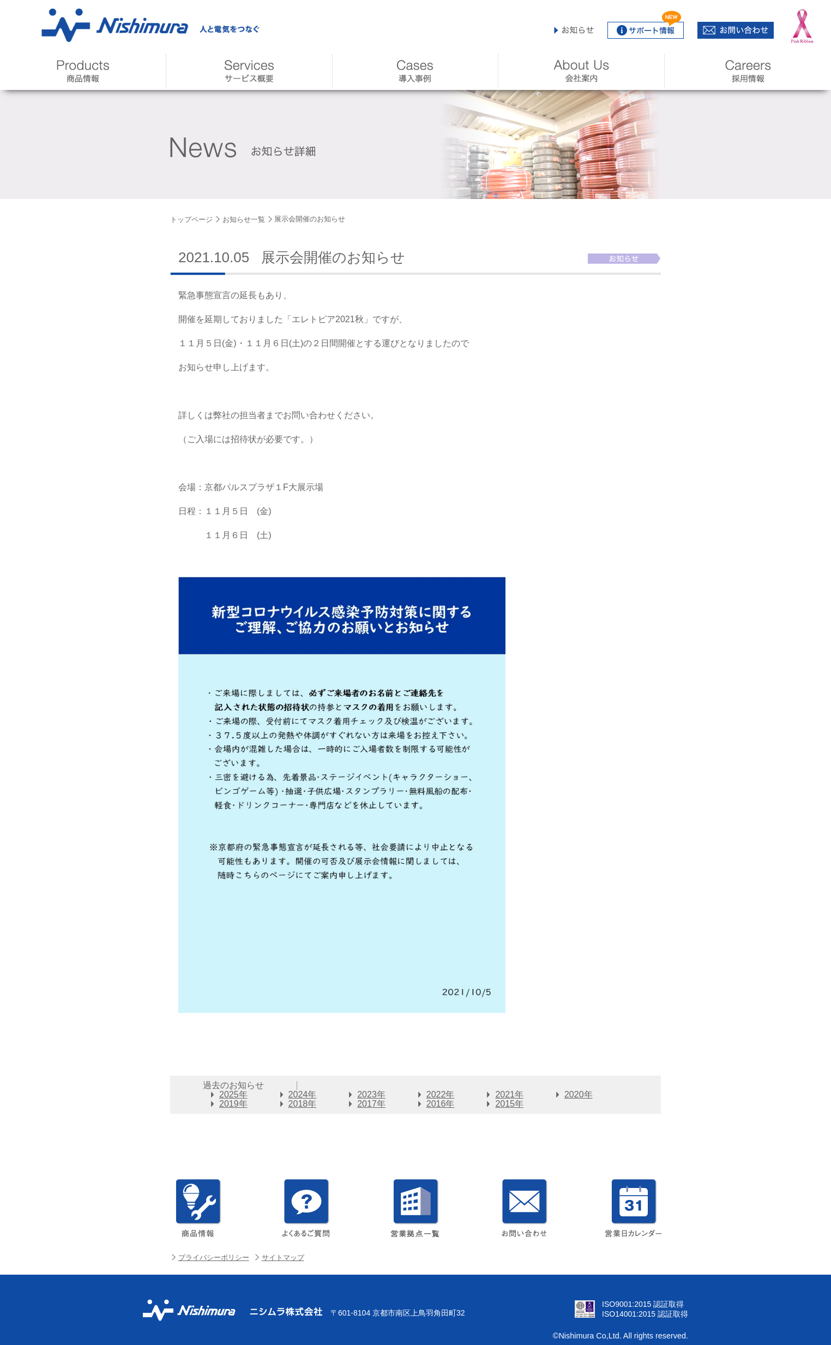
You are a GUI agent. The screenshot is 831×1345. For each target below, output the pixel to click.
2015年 (509, 1103)
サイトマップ (283, 1257)
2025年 (233, 1094)
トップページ (191, 219)
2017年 (371, 1103)
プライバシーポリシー (213, 1257)
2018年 (302, 1103)
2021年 (509, 1094)
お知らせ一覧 (243, 219)
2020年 (578, 1094)
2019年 (233, 1103)
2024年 (302, 1094)
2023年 (371, 1094)
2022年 (440, 1094)
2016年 (440, 1103)
